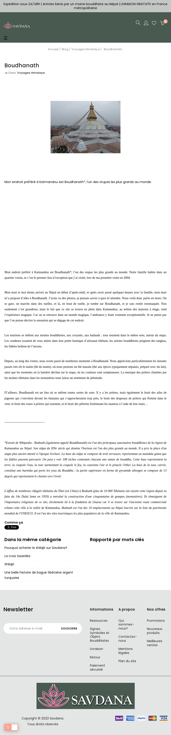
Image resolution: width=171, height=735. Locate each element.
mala (141, 404)
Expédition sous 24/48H (22, 4)
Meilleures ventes (154, 643)
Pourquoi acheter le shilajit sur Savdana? (35, 548)
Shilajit (9, 564)
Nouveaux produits (154, 631)
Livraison (96, 649)
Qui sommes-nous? (126, 624)
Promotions (156, 620)
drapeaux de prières (128, 398)
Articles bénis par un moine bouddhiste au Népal (80, 4)
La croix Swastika (17, 556)
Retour (95, 657)
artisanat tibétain (97, 341)
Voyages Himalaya (31, 73)
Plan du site (127, 661)
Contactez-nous (127, 638)
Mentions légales (125, 651)
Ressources (99, 620)
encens (37, 346)
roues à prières (35, 404)
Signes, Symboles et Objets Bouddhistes (99, 635)
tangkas (161, 341)
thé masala (84, 366)
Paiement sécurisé (97, 667)
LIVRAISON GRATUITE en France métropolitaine (120, 6)
